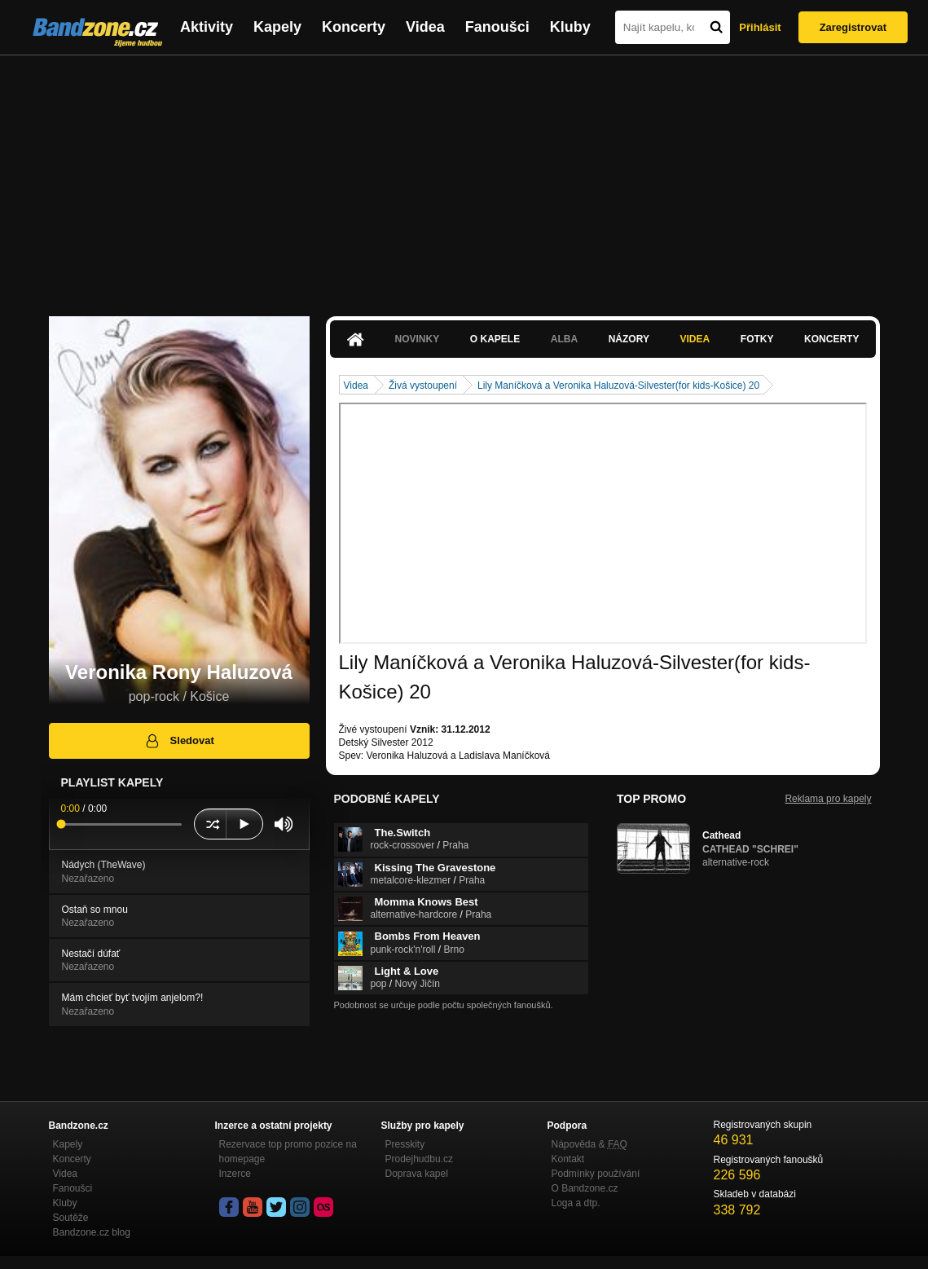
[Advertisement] (464, 178)
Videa (425, 27)
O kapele (495, 339)
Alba (564, 339)
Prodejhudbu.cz (419, 1159)
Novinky (417, 339)
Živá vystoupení (423, 385)
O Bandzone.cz (585, 1188)
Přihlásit (760, 27)
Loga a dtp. (576, 1203)
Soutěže (71, 1217)
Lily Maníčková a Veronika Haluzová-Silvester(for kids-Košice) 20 (618, 385)
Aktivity (206, 27)
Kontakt (568, 1159)
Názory (629, 339)
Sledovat (178, 741)
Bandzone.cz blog (91, 1232)
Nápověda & (589, 1144)
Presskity (405, 1144)
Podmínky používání (596, 1173)
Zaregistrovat (853, 27)
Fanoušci (497, 27)
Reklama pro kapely (828, 798)
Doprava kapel (416, 1173)
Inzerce (235, 1173)
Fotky (757, 339)
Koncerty (353, 27)
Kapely (277, 27)
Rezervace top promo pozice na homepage (288, 1152)
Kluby (570, 27)
